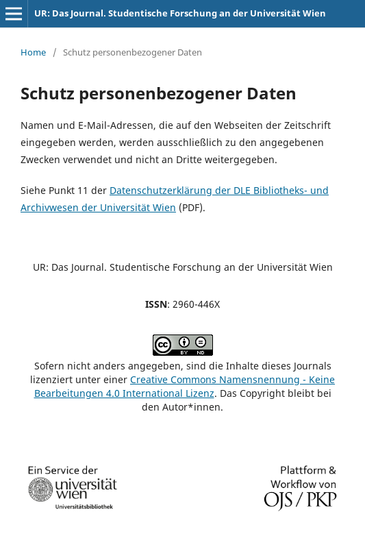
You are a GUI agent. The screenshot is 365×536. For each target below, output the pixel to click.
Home (33, 52)
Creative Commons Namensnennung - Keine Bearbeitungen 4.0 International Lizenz (185, 386)
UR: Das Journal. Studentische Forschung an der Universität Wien (180, 13)
